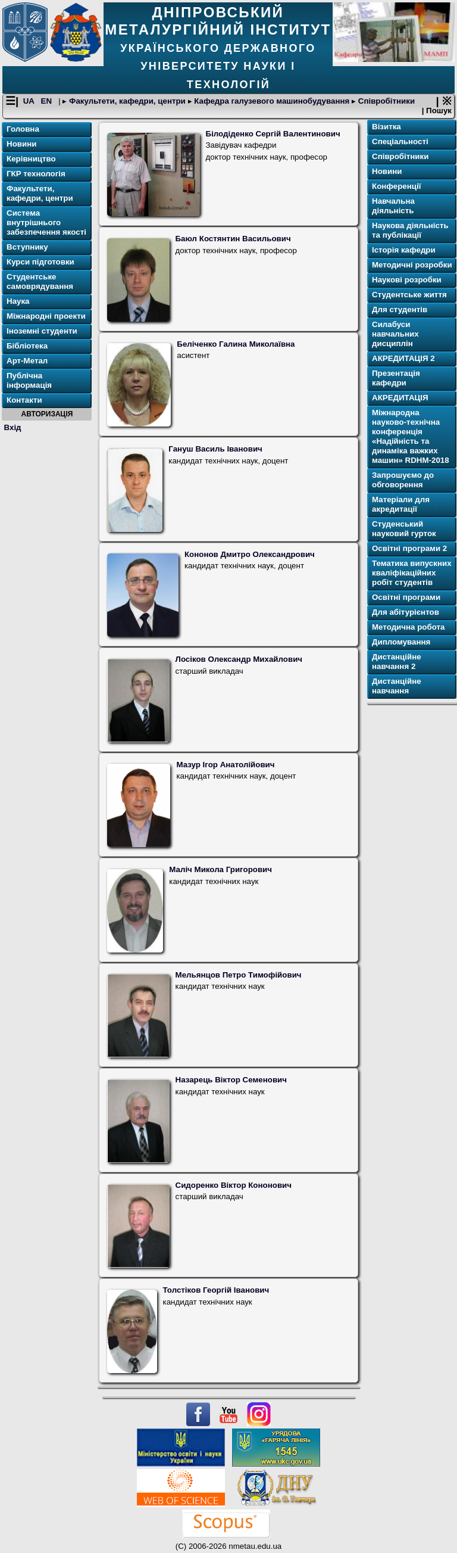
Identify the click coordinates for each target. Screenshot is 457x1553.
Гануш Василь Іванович (215, 448)
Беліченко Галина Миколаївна (236, 344)
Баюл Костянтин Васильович (233, 238)
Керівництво (31, 158)
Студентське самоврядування (40, 281)
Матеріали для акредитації (401, 504)
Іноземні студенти (42, 330)
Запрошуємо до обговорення (403, 480)
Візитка (386, 126)
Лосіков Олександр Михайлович (239, 659)
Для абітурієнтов (405, 612)
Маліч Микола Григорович (220, 869)
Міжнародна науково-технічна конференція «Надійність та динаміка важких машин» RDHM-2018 (410, 436)
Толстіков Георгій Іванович (216, 1290)
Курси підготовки (40, 261)
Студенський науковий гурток (404, 528)
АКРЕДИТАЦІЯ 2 (403, 358)
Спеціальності (400, 141)
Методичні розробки (412, 264)
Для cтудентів (399, 309)
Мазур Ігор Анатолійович (225, 764)
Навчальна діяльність (393, 206)
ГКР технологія (36, 173)
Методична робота (408, 627)
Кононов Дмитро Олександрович (249, 554)
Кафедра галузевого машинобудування (272, 101)
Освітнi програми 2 (409, 548)
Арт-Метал (27, 360)
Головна (23, 129)
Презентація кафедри (396, 378)
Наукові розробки (407, 279)
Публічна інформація (29, 380)
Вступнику (27, 246)
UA (29, 101)
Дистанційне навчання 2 (396, 661)
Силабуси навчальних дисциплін (395, 334)
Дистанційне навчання (396, 686)
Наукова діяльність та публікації (410, 230)
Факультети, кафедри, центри (127, 101)
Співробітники (385, 101)
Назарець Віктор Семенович (231, 1079)
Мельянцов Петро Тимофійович (239, 974)
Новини (21, 143)
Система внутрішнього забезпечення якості (46, 222)
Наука (18, 301)
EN (47, 101)
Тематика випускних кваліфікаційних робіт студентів (412, 573)
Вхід (12, 427)
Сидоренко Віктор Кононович (234, 1185)
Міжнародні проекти (46, 316)
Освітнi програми (406, 597)
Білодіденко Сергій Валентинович (273, 133)
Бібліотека (27, 345)
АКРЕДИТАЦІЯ (400, 397)
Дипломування (401, 641)
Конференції (396, 186)
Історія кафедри (404, 249)
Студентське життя (409, 294)
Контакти (24, 400)
